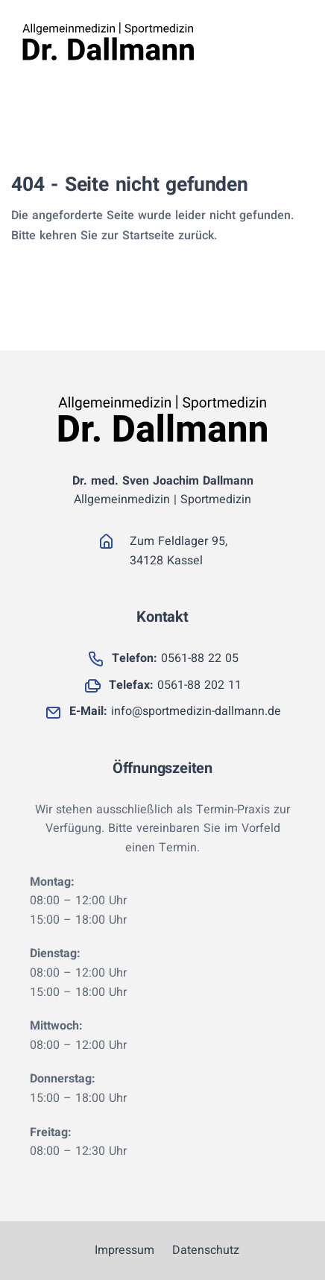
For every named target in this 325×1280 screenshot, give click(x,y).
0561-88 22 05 (175, 658)
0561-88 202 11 (175, 685)
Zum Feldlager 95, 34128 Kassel (178, 551)
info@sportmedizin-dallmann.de (175, 711)
